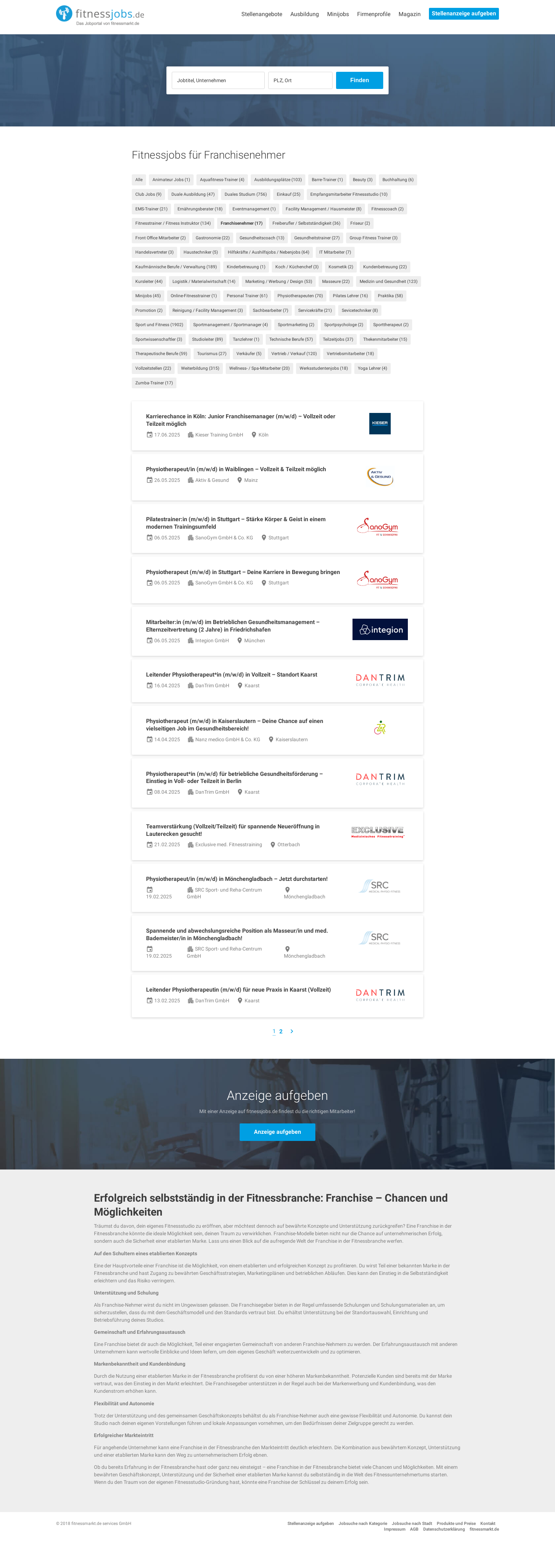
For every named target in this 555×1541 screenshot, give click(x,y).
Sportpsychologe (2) (343, 324)
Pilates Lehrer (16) (350, 295)
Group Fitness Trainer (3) (374, 237)
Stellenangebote (261, 14)
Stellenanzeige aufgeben (464, 13)
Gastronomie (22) (213, 237)
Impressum (394, 1529)
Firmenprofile (373, 14)
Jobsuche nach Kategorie (363, 1523)
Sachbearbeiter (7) (270, 310)
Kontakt (487, 1523)
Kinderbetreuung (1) (246, 266)
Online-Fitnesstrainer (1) (194, 295)
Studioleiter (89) (207, 339)
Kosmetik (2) (341, 266)
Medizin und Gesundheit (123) (389, 281)
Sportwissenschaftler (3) (158, 339)
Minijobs (338, 14)
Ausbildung (304, 14)
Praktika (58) (390, 295)
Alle (138, 179)
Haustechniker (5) (201, 252)
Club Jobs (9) (148, 194)
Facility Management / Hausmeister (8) (323, 208)
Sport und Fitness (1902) (159, 324)
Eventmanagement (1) (254, 208)
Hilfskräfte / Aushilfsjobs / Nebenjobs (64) (268, 252)
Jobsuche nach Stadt (412, 1523)
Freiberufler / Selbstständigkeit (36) (306, 223)
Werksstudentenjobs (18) (324, 368)
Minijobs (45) (148, 295)
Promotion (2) (148, 310)
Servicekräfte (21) (315, 310)
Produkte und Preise (456, 1523)
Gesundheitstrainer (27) (317, 237)
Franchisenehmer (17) (241, 223)
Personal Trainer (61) (247, 295)
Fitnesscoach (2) (387, 208)
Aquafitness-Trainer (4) (222, 179)
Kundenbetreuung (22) (385, 266)
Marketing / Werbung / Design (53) (278, 281)
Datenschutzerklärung (444, 1529)
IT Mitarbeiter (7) (335, 252)
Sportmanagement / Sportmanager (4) (230, 324)
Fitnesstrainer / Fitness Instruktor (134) (173, 223)
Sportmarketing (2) (296, 324)
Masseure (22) (336, 281)
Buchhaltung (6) (398, 179)
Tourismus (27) (211, 353)
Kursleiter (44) (148, 281)
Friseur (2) (360, 223)
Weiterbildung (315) (200, 368)
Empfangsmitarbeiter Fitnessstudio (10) (349, 194)
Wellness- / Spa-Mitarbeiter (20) (259, 368)
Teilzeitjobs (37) (338, 339)
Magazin (410, 14)
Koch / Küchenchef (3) (297, 266)
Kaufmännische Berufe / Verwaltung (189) (176, 266)
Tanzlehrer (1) (246, 339)
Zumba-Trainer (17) (154, 382)
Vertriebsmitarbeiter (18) (350, 353)
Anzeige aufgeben (277, 1131)
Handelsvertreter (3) (154, 252)
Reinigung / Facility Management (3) (207, 310)
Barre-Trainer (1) (327, 179)
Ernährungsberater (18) (200, 208)
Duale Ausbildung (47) (193, 194)
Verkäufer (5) (248, 353)
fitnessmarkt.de (484, 1529)
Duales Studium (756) (246, 194)
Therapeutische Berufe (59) (161, 353)
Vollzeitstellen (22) (153, 368)
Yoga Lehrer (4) (372, 368)
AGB (414, 1529)
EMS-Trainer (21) (151, 208)
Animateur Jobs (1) (171, 179)
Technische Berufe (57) (291, 339)
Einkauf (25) (288, 194)
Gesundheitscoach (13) (262, 237)
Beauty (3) (362, 179)
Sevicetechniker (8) (360, 310)
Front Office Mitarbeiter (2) (160, 237)
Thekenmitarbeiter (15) (385, 339)
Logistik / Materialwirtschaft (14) (203, 281)
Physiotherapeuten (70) (300, 295)
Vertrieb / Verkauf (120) (294, 353)
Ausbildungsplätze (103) (278, 179)
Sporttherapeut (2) (391, 324)
